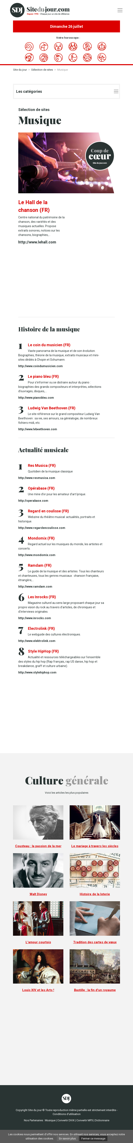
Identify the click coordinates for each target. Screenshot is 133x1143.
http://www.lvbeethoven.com (37, 429)
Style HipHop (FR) (43, 651)
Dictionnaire (102, 1120)
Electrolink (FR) (41, 628)
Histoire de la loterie (95, 894)
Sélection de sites (42, 69)
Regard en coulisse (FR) (48, 511)
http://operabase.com (33, 500)
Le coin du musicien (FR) (49, 345)
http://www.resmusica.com (36, 478)
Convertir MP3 (84, 1120)
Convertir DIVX (65, 1120)
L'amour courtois (38, 942)
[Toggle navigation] (120, 10)
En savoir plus (67, 1138)
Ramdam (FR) (40, 565)
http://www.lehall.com (37, 242)
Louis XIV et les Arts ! (38, 990)
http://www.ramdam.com (35, 586)
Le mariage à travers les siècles (94, 846)
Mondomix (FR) (41, 538)
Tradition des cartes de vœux (95, 942)
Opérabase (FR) (41, 488)
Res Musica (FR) (42, 465)
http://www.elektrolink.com (36, 641)
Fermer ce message (93, 1138)
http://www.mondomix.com (36, 555)
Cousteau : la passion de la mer (38, 846)
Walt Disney (38, 894)
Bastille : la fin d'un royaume (95, 990)
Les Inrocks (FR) (42, 597)
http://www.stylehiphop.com (37, 672)
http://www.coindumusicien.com (40, 366)
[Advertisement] (66, 281)
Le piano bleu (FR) (43, 376)
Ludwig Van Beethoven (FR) (52, 408)
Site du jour (20, 69)
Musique (50, 1120)
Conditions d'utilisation (67, 1114)
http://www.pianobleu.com (36, 397)
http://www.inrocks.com (34, 618)
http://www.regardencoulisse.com (41, 527)
